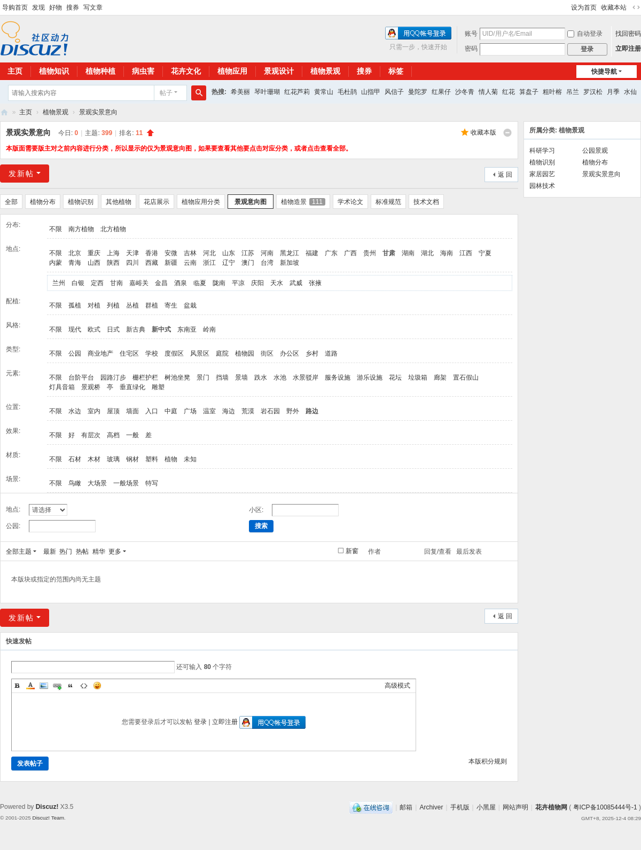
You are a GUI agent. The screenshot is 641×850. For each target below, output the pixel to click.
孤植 (74, 305)
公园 (74, 353)
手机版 (460, 807)
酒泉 (180, 283)
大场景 (97, 483)
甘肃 (388, 253)
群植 (151, 305)
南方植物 (81, 229)
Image (43, 685)
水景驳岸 (305, 377)
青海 (74, 262)
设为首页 (584, 7)
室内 (94, 411)
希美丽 (240, 92)
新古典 (135, 329)
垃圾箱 (417, 377)
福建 (312, 253)
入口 (151, 411)
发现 (38, 7)
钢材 (132, 459)
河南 (267, 253)
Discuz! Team (48, 818)
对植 (94, 305)
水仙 (630, 92)
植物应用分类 (201, 202)
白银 (78, 283)
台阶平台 (81, 377)
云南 (190, 262)
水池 (279, 377)
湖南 (408, 253)
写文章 (93, 7)
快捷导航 (604, 71)
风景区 (199, 353)
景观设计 (279, 71)
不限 (55, 229)
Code (84, 685)
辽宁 (228, 262)
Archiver (431, 807)
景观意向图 (250, 202)
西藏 (151, 262)
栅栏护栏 (145, 377)
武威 (296, 283)
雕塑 (158, 387)
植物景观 (325, 71)
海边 (228, 411)
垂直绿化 (132, 387)
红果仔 (441, 92)
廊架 (440, 377)
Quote (70, 685)
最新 (49, 551)
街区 (267, 353)
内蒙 (55, 262)
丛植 (132, 305)
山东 (228, 253)
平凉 (238, 283)
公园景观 (595, 150)
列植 (113, 305)
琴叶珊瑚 (267, 92)
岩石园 (270, 411)
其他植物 (118, 202)
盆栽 (190, 305)
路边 (312, 411)
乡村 (312, 353)
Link (57, 685)
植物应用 (232, 71)
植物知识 (54, 71)
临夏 (199, 283)
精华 (98, 551)
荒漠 (247, 411)
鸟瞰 (74, 483)
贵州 (369, 253)
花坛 (395, 377)
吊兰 (572, 92)
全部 (11, 202)
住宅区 (129, 353)
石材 (74, 459)
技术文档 (426, 202)
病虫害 (143, 71)
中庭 (171, 411)
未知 (190, 459)
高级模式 (397, 685)
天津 (132, 253)
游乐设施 (369, 377)
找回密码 (628, 33)
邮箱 (406, 807)
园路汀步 (113, 377)
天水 (276, 283)
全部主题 (19, 551)
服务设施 (337, 377)
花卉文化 (186, 71)
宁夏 (485, 253)
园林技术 (542, 186)
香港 (151, 253)
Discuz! (47, 806)
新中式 (161, 329)
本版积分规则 (487, 761)
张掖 (315, 283)
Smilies (97, 685)
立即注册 (628, 48)
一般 (132, 435)
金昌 (161, 283)
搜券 (72, 7)
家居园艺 (542, 174)
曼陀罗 (417, 92)
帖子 (166, 93)
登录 (200, 722)
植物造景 (303, 202)
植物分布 (43, 202)
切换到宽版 (636, 7)
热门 (65, 551)
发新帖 (21, 173)
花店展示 (156, 202)
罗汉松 (593, 92)
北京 (74, 253)
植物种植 (100, 71)
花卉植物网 (4, 112)
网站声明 (515, 807)
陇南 (219, 283)
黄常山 (323, 92)
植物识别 (80, 202)
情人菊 (488, 92)
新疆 (171, 262)
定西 (97, 283)
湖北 (427, 253)
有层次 (90, 435)
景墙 (241, 377)
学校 (151, 353)
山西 (94, 262)
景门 (203, 377)
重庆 (94, 253)
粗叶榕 (552, 92)
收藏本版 (483, 132)
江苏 (247, 253)
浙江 (209, 262)
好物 (55, 7)
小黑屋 (486, 807)
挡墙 (222, 377)
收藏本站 (614, 7)
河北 (209, 253)
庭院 (222, 353)
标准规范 (388, 202)
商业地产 (100, 353)
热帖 (82, 551)
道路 (331, 353)
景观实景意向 (98, 112)
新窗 (352, 551)
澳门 (247, 262)
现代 (74, 329)
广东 (331, 253)
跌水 (260, 377)
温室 (209, 411)
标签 (395, 71)
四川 (132, 262)
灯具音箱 (62, 387)
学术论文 (350, 202)
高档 (113, 435)
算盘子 (528, 92)
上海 (113, 253)
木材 (94, 459)
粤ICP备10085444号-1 (605, 807)
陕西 (113, 262)
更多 (114, 551)
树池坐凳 (177, 377)
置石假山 (466, 377)
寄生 (171, 305)
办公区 (289, 353)
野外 (292, 411)
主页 (25, 112)
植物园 (244, 353)
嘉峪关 (138, 283)
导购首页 (15, 7)
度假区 (174, 353)
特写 (151, 483)
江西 (465, 253)
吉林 (190, 253)
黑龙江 (289, 253)
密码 (471, 48)
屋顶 (113, 411)
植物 (171, 459)
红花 (508, 92)
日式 (113, 329)
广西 (350, 253)
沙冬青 (464, 92)
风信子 (394, 92)
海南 (446, 253)
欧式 (94, 329)
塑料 (151, 459)
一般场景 (126, 483)
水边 (74, 411)
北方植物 (113, 229)
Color (30, 685)
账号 (471, 33)
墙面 (132, 411)
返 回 (505, 174)
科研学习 (542, 150)
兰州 (58, 283)
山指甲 (370, 92)
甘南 (116, 283)
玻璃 (113, 459)
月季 (613, 92)
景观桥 (90, 387)
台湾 (267, 262)
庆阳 (257, 283)
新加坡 (289, 262)
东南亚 (187, 329)
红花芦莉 (297, 92)
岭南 (209, 329)
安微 (171, 253)
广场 (190, 411)
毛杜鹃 (347, 92)
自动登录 (585, 33)
